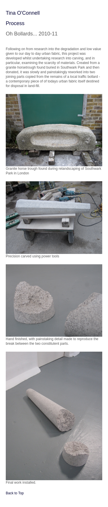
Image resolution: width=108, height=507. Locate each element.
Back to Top (15, 493)
